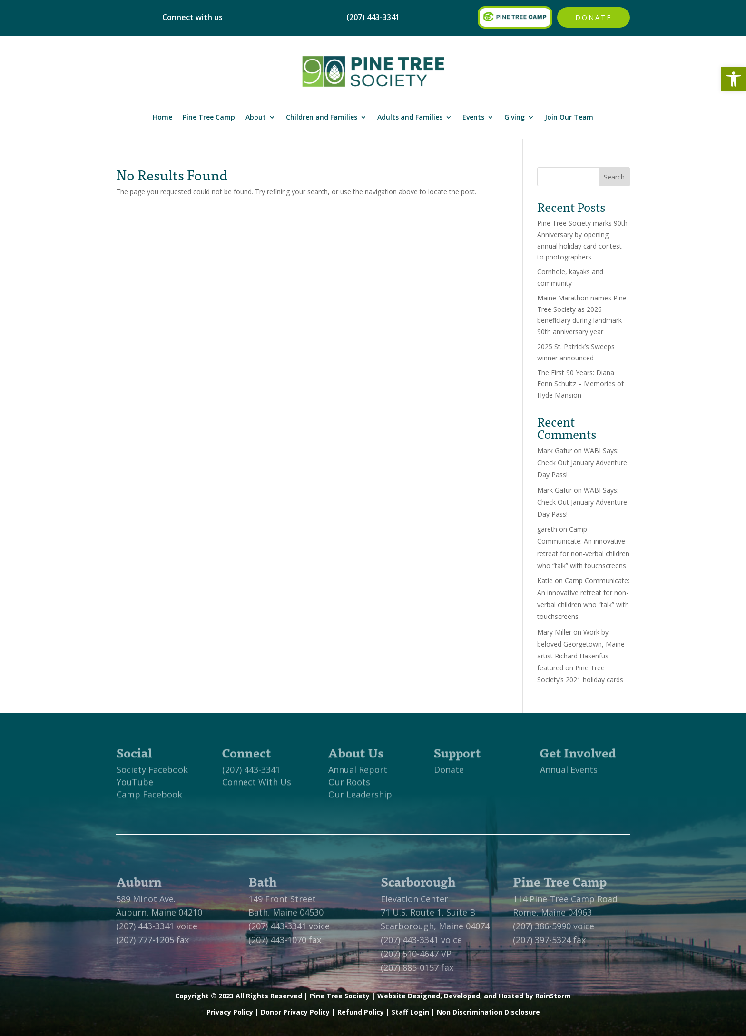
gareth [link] (547, 529)
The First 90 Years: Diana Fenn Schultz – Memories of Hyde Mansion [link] (580, 384)
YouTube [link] (135, 785)
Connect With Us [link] (256, 785)
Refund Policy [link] (360, 1011)
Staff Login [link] (410, 1011)
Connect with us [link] (192, 17)
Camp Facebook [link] (149, 798)
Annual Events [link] (569, 773)
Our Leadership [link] (360, 798)
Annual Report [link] (357, 773)
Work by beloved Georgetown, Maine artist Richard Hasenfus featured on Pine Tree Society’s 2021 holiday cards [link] (581, 656)
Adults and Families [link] (409, 116)
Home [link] (162, 116)
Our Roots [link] (349, 785)
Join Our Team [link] (569, 116)
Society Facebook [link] (152, 773)
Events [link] (473, 116)
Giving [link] (514, 116)
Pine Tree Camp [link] (209, 116)
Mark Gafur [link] (554, 450)
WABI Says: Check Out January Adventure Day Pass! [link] (582, 462)
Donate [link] (593, 17)
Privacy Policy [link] (229, 1011)
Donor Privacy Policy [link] (295, 1011)
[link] (733, 79)
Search (614, 176)
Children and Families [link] (321, 116)
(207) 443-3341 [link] (251, 773)
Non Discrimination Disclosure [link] (488, 1011)
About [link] (255, 116)
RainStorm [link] (553, 995)
